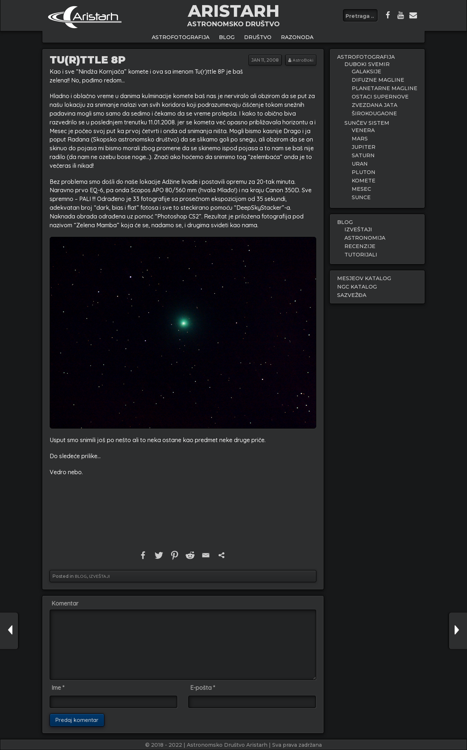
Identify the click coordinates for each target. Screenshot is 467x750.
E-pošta (202, 687)
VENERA (363, 130)
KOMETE (363, 180)
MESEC (361, 189)
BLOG (227, 37)
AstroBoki (303, 60)
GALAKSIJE (366, 71)
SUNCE (361, 197)
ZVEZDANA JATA (374, 105)
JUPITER (363, 147)
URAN (360, 164)
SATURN (363, 155)
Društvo (257, 37)
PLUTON (363, 172)
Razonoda (297, 37)
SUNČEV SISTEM (366, 123)
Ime (57, 687)
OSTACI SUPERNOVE (380, 96)
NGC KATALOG (357, 286)
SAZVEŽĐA (351, 295)
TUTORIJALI (360, 254)
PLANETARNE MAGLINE (384, 88)
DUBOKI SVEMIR (367, 64)
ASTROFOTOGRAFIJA (180, 37)
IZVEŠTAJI (99, 576)
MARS (360, 138)
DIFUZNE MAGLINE (378, 80)
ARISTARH (233, 10)
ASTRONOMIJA (364, 238)
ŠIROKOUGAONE (374, 113)
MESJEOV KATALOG (364, 278)
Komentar (64, 603)
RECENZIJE (359, 246)
